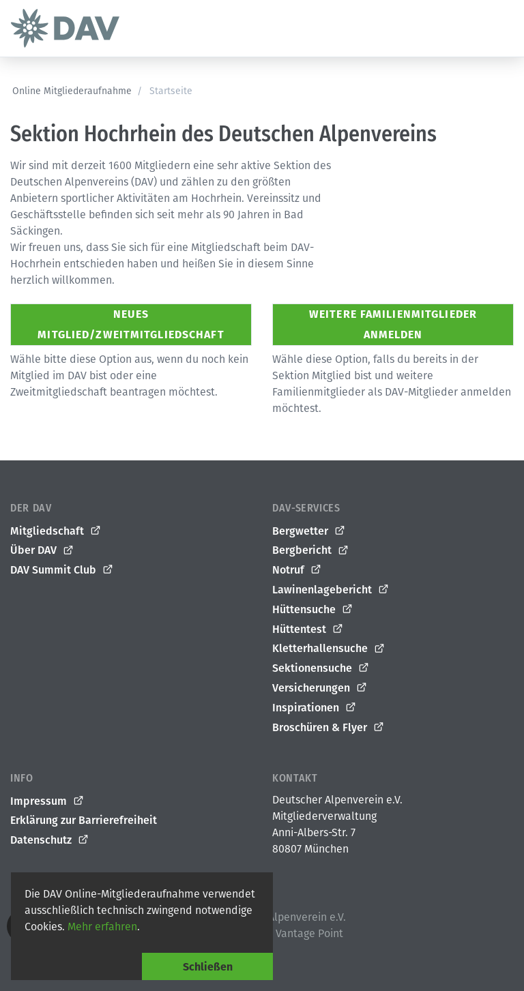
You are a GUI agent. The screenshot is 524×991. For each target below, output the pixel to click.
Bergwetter (309, 531)
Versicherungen (320, 688)
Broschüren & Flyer (328, 728)
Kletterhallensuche (328, 648)
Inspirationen (314, 708)
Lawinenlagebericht (331, 590)
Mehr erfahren (102, 926)
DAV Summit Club (62, 570)
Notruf (297, 570)
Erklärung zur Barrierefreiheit (83, 820)
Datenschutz (49, 840)
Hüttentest (308, 629)
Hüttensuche (312, 610)
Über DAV (42, 550)
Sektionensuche (321, 668)
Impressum (47, 801)
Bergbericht (310, 550)
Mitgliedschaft (56, 531)
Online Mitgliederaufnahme (72, 91)
